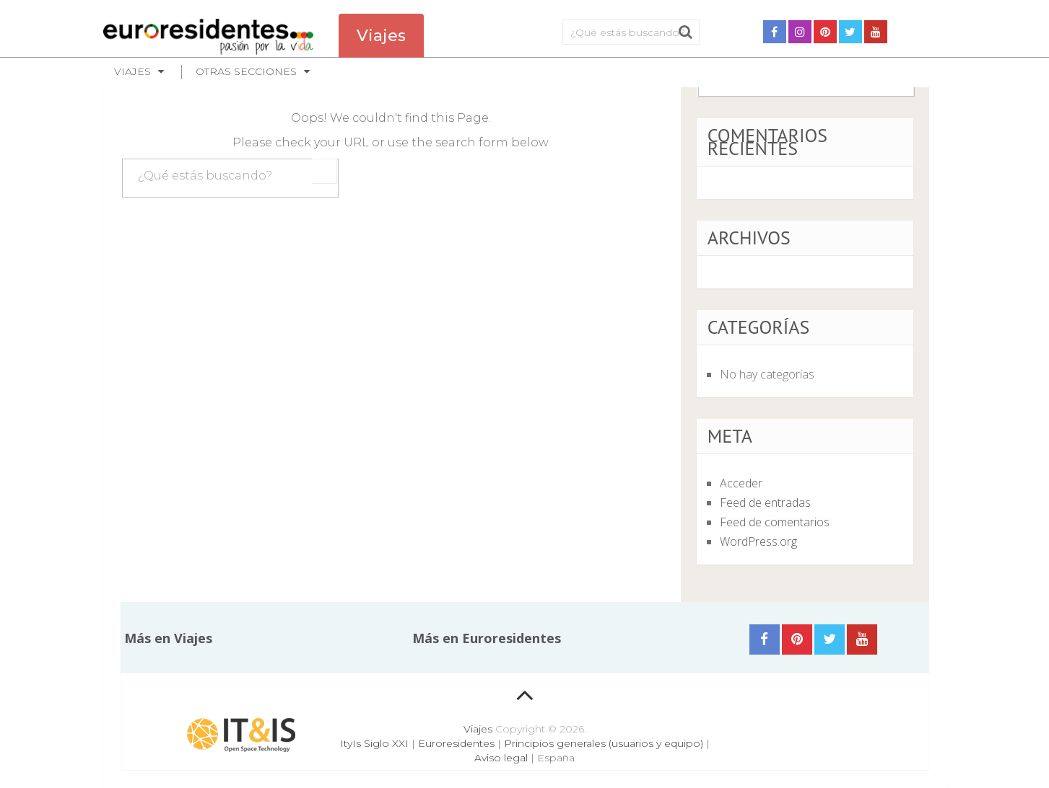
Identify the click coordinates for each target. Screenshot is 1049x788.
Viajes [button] (132, 71)
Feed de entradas (765, 502)
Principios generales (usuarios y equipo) (603, 743)
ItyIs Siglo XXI (374, 743)
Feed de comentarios (775, 522)
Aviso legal (501, 757)
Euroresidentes (456, 743)
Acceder (741, 483)
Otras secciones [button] (246, 71)
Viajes (477, 728)
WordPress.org (758, 541)
